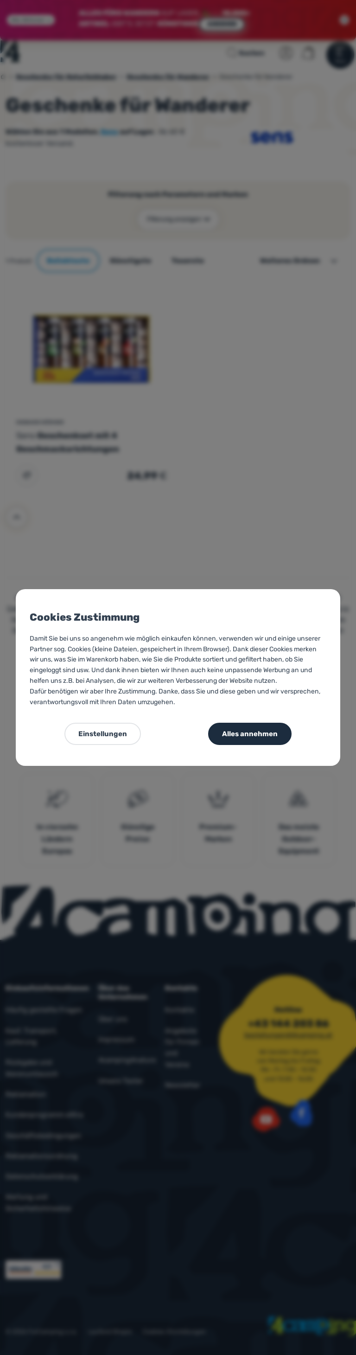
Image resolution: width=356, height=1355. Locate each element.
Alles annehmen (250, 734)
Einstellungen (102, 734)
